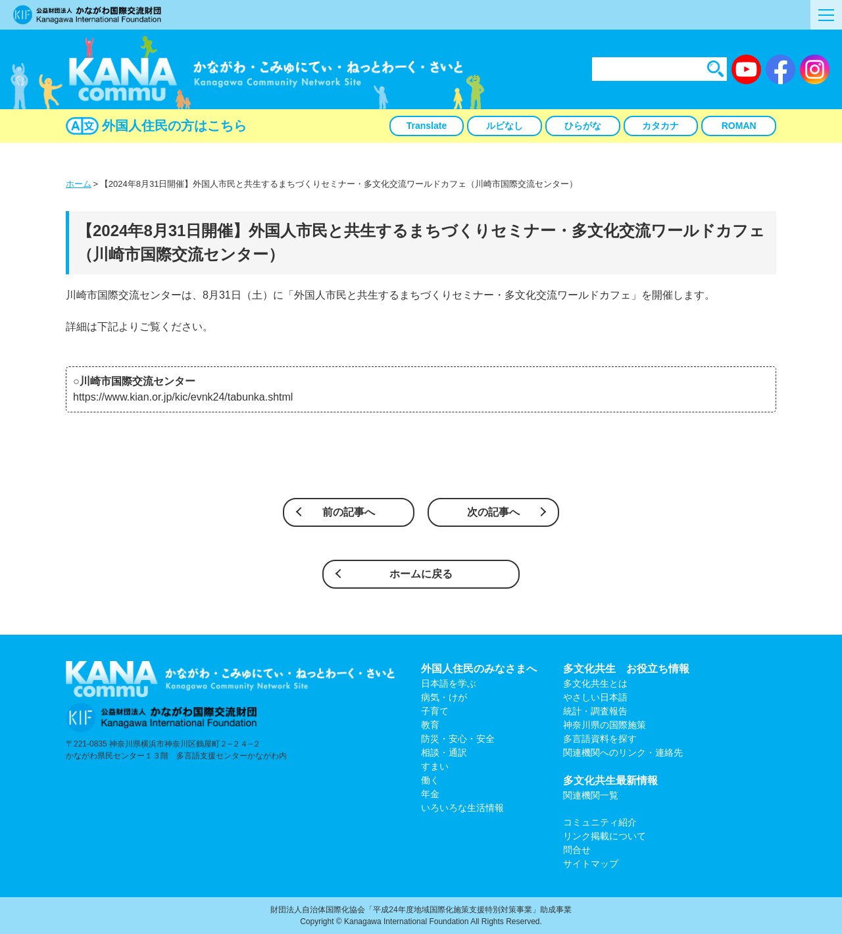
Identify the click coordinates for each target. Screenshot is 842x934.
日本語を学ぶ (448, 683)
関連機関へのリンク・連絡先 (623, 752)
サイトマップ (590, 863)
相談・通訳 (444, 752)
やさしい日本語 (595, 697)
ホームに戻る (421, 573)
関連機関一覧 (590, 795)
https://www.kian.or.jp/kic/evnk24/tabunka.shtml (183, 397)
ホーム (78, 184)
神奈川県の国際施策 (604, 725)
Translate (427, 125)
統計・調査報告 (595, 711)
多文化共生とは (595, 683)
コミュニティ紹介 (600, 822)
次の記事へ (493, 512)
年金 (430, 794)
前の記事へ (348, 512)
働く (430, 780)
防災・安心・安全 (458, 738)
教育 (430, 725)
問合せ (577, 850)
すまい (435, 766)
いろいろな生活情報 (462, 807)
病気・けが (444, 697)
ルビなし (504, 125)
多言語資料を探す (600, 738)
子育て (435, 711)
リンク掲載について (604, 836)
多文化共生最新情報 (610, 780)
